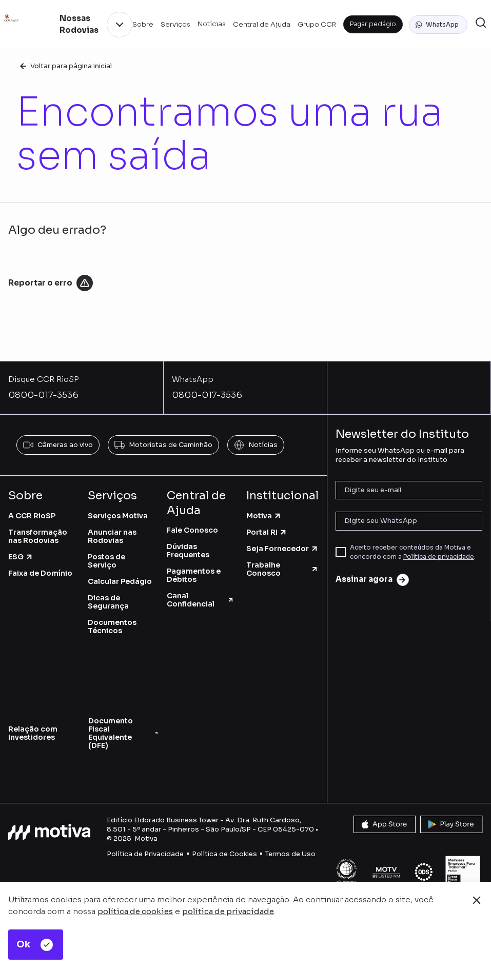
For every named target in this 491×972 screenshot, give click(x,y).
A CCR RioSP (31, 516)
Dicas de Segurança (108, 602)
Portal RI (266, 532)
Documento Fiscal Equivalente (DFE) (123, 733)
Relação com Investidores (32, 733)
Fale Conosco (192, 530)
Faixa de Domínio (40, 573)
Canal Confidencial (200, 600)
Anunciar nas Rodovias (112, 536)
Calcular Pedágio (120, 581)
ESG (20, 557)
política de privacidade (228, 911)
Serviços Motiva (118, 516)
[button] (438, 24)
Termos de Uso (290, 853)
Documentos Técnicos (112, 626)
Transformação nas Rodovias (37, 536)
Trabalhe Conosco (282, 569)
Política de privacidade (438, 556)
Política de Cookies (224, 853)
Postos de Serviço (106, 561)
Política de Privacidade (145, 853)
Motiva (264, 516)
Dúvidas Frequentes (188, 550)
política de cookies (135, 911)
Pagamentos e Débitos (194, 575)
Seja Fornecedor (282, 548)
